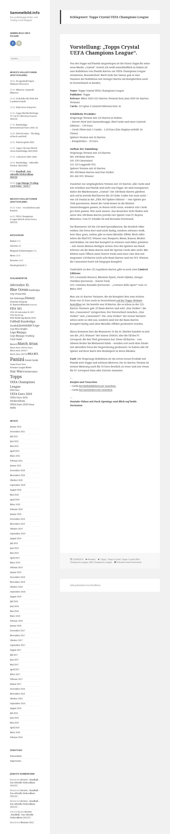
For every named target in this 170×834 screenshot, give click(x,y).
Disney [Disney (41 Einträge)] (30, 298)
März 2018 (15, 616)
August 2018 (15, 596)
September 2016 (17, 703)
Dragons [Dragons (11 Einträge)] (23, 301)
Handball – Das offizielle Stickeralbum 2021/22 (21, 174)
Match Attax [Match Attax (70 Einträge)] (28, 343)
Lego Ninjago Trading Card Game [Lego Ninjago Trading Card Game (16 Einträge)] (22, 337)
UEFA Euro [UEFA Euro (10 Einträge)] (15, 390)
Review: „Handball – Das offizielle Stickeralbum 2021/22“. (24, 782)
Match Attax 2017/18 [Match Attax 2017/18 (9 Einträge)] (18, 354)
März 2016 (15, 732)
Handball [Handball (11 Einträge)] (14, 325)
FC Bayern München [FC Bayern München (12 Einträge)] (20, 304)
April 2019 (15, 557)
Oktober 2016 (16, 698)
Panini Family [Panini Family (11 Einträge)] (31, 360)
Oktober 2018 (16, 586)
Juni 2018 (14, 606)
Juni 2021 (14, 441)
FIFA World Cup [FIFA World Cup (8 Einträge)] (16, 315)
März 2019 (15, 562)
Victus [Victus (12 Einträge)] (31, 404)
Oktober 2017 (16, 640)
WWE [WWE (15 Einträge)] (13, 407)
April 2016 (15, 727)
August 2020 (15, 489)
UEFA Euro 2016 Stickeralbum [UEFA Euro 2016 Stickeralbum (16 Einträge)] (19, 399)
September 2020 (17, 485)
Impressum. (15, 761)
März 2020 (15, 504)
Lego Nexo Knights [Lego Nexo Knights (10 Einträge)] (18, 329)
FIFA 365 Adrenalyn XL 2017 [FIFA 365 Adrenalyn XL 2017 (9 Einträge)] (22, 312)
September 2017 (17, 645)
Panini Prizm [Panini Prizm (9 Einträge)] (15, 364)
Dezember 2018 (17, 577)
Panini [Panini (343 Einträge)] (17, 359)
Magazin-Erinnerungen (21, 250)
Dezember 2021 (17, 431)
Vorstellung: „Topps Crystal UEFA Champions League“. (104, 49)
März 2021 (15, 455)
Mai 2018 (14, 611)
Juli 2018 (14, 601)
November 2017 (17, 635)
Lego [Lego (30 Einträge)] (36, 325)
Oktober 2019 (16, 528)
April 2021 (15, 451)
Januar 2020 (15, 514)
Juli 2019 (14, 543)
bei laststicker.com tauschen (95, 389)
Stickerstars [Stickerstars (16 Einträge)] (30, 371)
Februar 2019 (16, 567)
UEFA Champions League (100, 562)
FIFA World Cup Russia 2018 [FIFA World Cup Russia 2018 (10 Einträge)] (23, 318)
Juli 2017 (14, 654)
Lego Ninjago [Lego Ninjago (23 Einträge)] (18, 332)
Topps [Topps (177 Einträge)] (16, 376)
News (12, 255)
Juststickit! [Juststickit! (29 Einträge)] (26, 325)
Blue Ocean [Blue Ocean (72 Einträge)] (19, 289)
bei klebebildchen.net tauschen (97, 385)
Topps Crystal (114, 559)
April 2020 (15, 499)
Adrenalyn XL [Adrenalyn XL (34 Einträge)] (19, 285)
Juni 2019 (14, 548)
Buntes (13, 241)
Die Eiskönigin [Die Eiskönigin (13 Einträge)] (17, 298)
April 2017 (15, 669)
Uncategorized (17, 265)
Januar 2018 (15, 625)
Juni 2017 (14, 659)
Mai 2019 (14, 553)
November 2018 (17, 582)
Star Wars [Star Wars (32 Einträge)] (17, 371)
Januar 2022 (15, 426)
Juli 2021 (14, 436)
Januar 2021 (15, 465)
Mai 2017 (14, 664)
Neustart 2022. (27, 822)
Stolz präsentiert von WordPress (85, 585)
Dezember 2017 (17, 630)
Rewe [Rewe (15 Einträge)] (29, 367)
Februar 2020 (16, 509)
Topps (103, 559)
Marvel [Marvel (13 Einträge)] (13, 344)
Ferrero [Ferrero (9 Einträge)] (33, 304)
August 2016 (15, 708)
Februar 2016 (16, 737)
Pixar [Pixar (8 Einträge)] (23, 364)
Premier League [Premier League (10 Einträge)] (17, 367)
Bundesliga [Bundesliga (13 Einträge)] (34, 290)
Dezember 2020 (17, 470)
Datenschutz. (16, 756)
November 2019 (17, 523)
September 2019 (17, 533)
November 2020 (17, 475)
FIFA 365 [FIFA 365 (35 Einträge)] (16, 308)
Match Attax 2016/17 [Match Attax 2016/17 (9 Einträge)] (18, 350)
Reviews (14, 260)
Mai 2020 (14, 494)
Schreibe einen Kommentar (129, 562)
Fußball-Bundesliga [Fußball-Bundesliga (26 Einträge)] (22, 321)
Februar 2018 (16, 620)
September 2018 (17, 591)
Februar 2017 (16, 679)
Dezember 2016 (17, 688)
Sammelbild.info (25, 12)
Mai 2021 (14, 446)
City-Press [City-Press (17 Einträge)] (15, 293)
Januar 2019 (15, 572)
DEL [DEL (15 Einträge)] (24, 293)
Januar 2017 (15, 684)
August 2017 (15, 650)
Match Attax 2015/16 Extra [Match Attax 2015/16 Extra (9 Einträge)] (21, 347)
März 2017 (15, 674)
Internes (14, 245)
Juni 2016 (14, 717)
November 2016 (17, 693)
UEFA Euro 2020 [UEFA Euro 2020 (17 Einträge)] (19, 404)
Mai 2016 (14, 722)
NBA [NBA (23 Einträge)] (30, 354)
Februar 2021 (16, 460)
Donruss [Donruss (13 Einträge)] (14, 301)
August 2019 (15, 538)
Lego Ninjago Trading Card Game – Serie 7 (24, 184)
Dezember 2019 (17, 519)
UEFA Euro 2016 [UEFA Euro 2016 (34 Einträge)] (21, 394)
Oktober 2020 (16, 480)
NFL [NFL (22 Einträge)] (36, 354)
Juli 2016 (14, 713)
